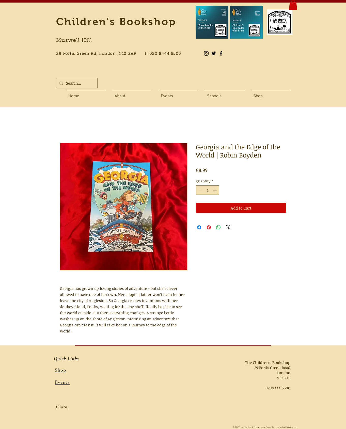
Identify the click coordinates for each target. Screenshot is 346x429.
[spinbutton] (207, 190)
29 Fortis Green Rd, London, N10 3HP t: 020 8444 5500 (121, 54)
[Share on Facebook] (199, 227)
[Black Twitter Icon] (214, 53)
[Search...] (76, 83)
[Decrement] (200, 190)
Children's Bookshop (116, 21)
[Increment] (215, 190)
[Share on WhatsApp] (218, 227)
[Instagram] (206, 53)
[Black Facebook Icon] (221, 53)
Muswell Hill (74, 40)
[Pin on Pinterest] (209, 227)
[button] (293, 5)
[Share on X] (228, 227)
